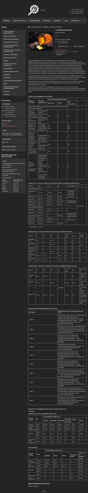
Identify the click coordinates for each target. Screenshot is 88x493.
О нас (66, 20)
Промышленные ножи (11, 71)
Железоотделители (10, 36)
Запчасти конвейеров (11, 54)
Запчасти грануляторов (11, 39)
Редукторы (7, 77)
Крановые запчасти (10, 57)
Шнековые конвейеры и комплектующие (11, 87)
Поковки (46, 20)
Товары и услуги (19, 20)
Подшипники (34, 20)
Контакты (75, 20)
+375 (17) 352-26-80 (77, 11)
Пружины (7, 74)
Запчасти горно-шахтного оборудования (12, 50)
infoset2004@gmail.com (10, 126)
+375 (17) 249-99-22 (77, 13)
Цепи (5, 84)
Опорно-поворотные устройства (10, 64)
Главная (6, 20)
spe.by (6, 124)
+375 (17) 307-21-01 (77, 9)
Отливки (57, 20)
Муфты (6, 61)
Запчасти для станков (11, 42)
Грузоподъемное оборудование (9, 32)
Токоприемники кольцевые (13, 80)
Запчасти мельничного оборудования (11, 46)
